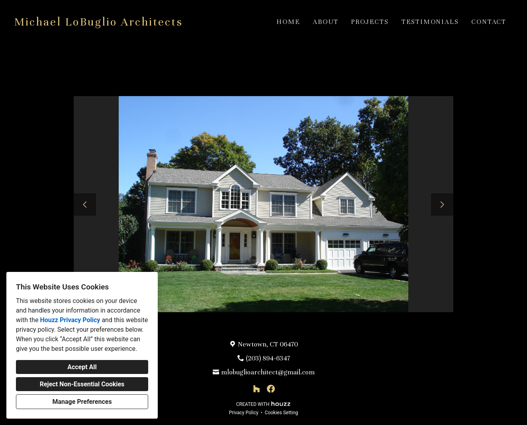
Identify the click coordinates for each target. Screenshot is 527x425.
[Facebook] (271, 389)
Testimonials (430, 22)
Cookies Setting (281, 412)
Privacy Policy (244, 412)
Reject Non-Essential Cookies (82, 384)
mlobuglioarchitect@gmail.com (268, 372)
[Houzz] (257, 389)
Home (288, 22)
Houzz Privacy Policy (70, 320)
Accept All (82, 367)
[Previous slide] (85, 204)
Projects (369, 22)
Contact (488, 22)
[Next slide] (442, 204)
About (325, 22)
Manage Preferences (82, 401)
